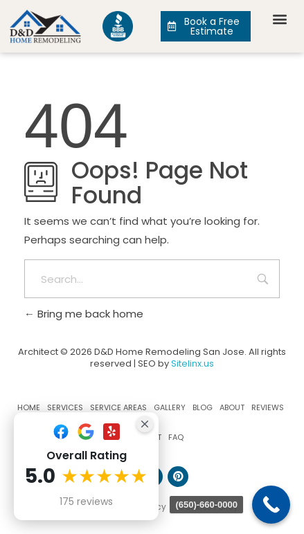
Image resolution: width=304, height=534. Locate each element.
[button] (280, 18)
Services (65, 407)
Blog (203, 407)
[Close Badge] (144, 424)
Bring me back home (83, 313)
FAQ (176, 437)
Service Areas (118, 407)
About (232, 407)
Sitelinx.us (192, 363)
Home (28, 407)
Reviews (267, 407)
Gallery (170, 407)
